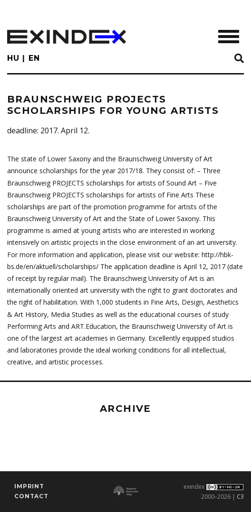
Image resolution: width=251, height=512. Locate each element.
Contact (31, 496)
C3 (240, 497)
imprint (29, 486)
